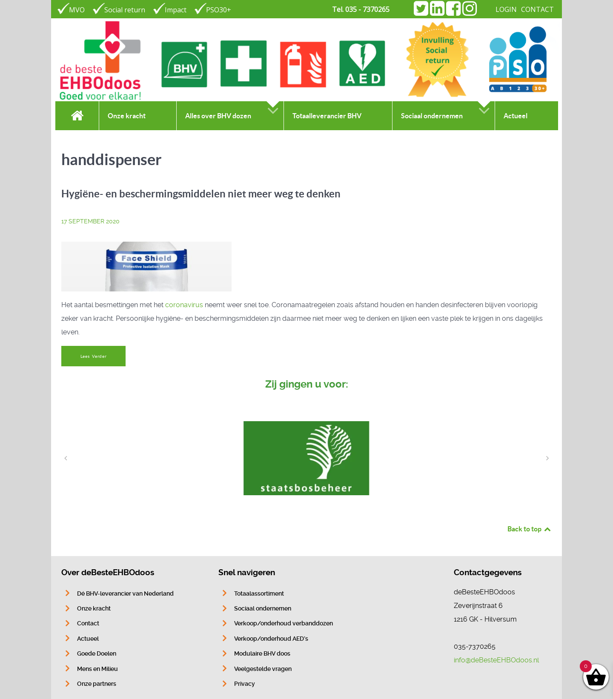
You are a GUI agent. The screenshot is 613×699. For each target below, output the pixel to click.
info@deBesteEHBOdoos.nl (496, 660)
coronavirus (184, 305)
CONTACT (537, 9)
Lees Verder (93, 356)
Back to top (529, 529)
